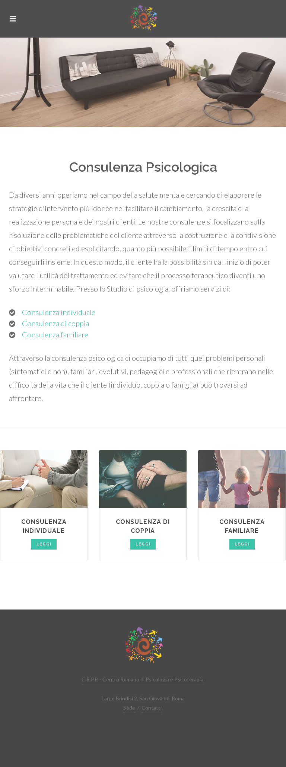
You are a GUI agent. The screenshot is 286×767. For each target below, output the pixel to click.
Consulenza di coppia (55, 323)
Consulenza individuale (58, 312)
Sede (129, 707)
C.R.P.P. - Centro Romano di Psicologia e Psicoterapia (142, 679)
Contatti (152, 707)
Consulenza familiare (55, 334)
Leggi (43, 544)
